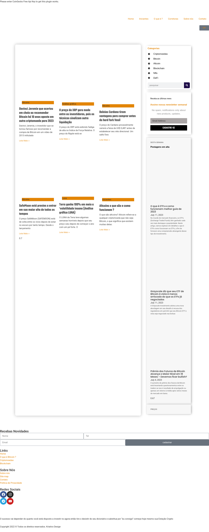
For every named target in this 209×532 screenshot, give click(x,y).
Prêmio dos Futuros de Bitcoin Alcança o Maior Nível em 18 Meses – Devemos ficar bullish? (169, 374)
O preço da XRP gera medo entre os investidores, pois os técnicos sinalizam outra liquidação (76, 116)
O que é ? (158, 19)
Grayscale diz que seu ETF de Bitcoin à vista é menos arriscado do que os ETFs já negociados (167, 295)
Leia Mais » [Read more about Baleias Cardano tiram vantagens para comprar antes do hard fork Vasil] (104, 140)
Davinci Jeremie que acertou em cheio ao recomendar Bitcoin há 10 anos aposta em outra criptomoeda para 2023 (36, 115)
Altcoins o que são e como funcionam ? (114, 208)
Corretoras (173, 19)
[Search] (187, 85)
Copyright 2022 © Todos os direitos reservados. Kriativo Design (30, 526)
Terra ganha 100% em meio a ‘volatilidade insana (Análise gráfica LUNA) (76, 208)
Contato (202, 19)
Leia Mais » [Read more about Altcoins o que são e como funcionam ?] (104, 229)
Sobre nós (188, 19)
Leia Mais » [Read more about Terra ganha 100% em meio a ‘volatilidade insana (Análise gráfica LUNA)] (64, 232)
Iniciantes (143, 19)
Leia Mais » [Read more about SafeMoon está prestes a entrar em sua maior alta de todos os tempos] (24, 233)
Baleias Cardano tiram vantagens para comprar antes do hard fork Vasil (117, 116)
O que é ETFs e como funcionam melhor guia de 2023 (166, 209)
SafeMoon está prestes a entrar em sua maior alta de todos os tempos (37, 209)
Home (131, 19)
